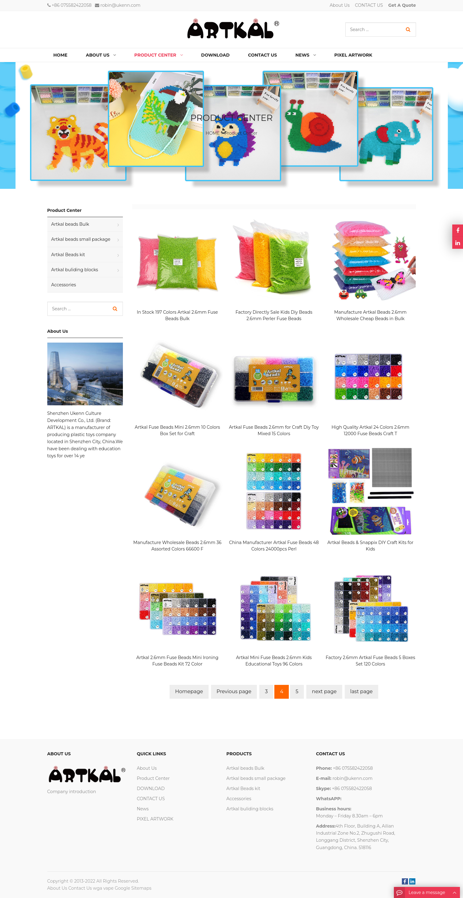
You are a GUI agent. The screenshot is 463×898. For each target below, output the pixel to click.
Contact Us (80, 888)
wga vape (103, 888)
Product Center (241, 133)
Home (60, 55)
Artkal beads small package (81, 239)
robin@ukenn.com (120, 5)
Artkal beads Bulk (70, 224)
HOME (213, 133)
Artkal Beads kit (68, 254)
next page (324, 691)
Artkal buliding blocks (74, 269)
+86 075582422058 (72, 5)
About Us (340, 5)
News (143, 809)
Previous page (234, 691)
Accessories (63, 285)
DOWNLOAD (151, 788)
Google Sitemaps (133, 888)
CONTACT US (369, 5)
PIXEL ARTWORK (155, 819)
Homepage (189, 691)
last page (361, 691)
